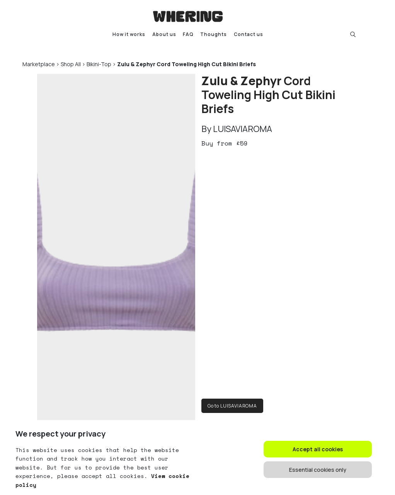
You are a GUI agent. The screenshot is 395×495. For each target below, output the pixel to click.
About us (164, 34)
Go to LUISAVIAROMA (232, 406)
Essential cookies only (317, 469)
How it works (128, 34)
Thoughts (213, 34)
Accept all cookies (318, 449)
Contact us (248, 34)
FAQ (188, 34)
